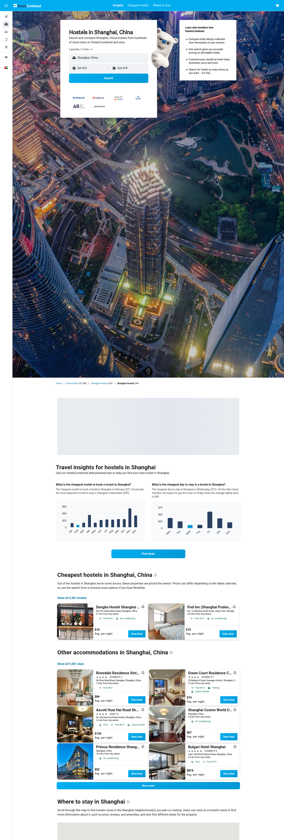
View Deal (136, 633)
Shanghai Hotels (99, 383)
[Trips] (6, 57)
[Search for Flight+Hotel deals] (6, 39)
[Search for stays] (6, 24)
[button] (6, 6)
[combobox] (81, 49)
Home (59, 383)
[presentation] (155, 575)
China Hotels (72, 383)
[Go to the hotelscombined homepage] (27, 5)
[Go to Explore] (6, 47)
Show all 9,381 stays (70, 664)
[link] (148, 553)
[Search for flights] (6, 16)
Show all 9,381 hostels (72, 598)
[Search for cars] (6, 31)
